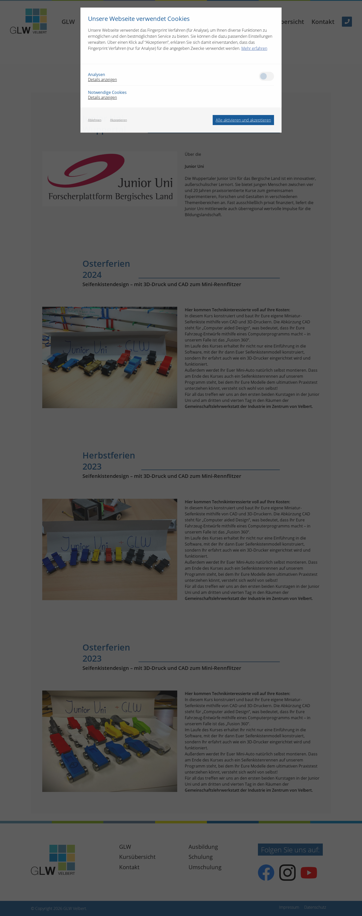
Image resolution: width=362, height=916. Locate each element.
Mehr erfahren (254, 48)
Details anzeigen (102, 79)
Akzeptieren (118, 120)
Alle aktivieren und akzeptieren (243, 120)
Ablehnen (94, 120)
